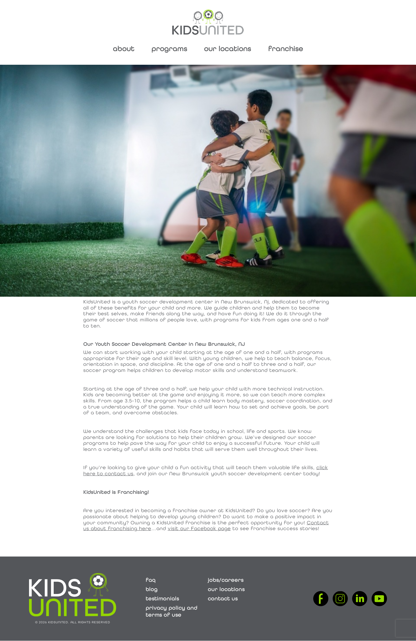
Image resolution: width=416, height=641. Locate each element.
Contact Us (223, 599)
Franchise (285, 49)
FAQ (151, 580)
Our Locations (227, 49)
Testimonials (162, 599)
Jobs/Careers (226, 580)
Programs (169, 49)
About (123, 49)
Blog (152, 589)
